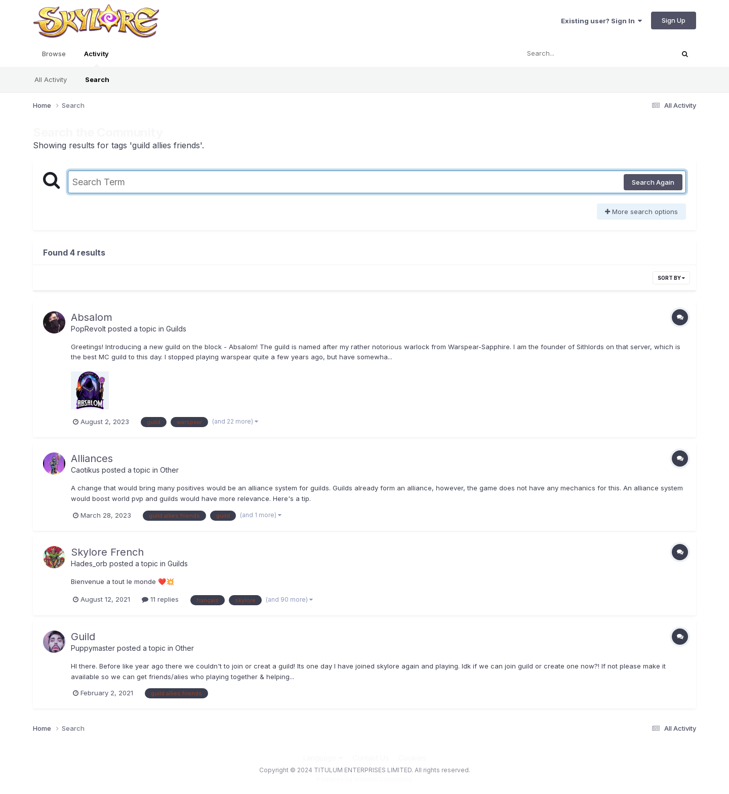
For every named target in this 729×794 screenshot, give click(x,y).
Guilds (176, 328)
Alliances (92, 458)
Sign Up (673, 20)
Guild (83, 637)
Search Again (653, 182)
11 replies (160, 599)
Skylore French (107, 552)
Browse (54, 54)
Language (323, 758)
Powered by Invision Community (364, 779)
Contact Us (370, 758)
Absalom (91, 317)
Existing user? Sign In (601, 21)
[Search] (569, 54)
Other (169, 470)
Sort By (671, 278)
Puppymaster (93, 648)
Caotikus (85, 470)
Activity (96, 58)
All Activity (50, 79)
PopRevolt (88, 328)
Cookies (412, 758)
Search (97, 79)
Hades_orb (89, 563)
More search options (641, 211)
